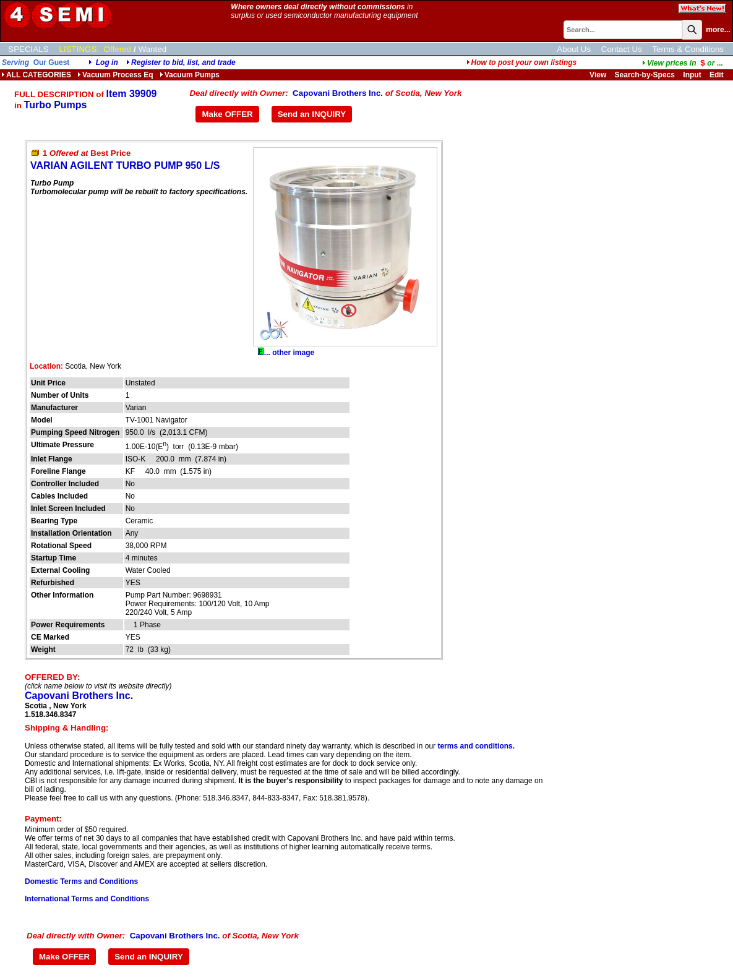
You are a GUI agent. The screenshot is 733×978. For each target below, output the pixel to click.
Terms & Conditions (688, 49)
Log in (107, 62)
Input (692, 75)
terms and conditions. (476, 746)
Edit (717, 75)
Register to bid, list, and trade (183, 62)
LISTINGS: (79, 49)
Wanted (152, 49)
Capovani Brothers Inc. (338, 93)
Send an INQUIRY (312, 114)
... (682, 63)
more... (718, 29)
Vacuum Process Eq (115, 75)
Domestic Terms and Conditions (81, 881)
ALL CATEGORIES (36, 75)
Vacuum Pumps (190, 75)
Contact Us (621, 49)
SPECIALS (28, 49)
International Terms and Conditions (87, 898)
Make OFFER (227, 114)
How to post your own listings (521, 62)
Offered (117, 49)
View (597, 75)
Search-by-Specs (645, 75)
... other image (286, 352)
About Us (574, 49)
